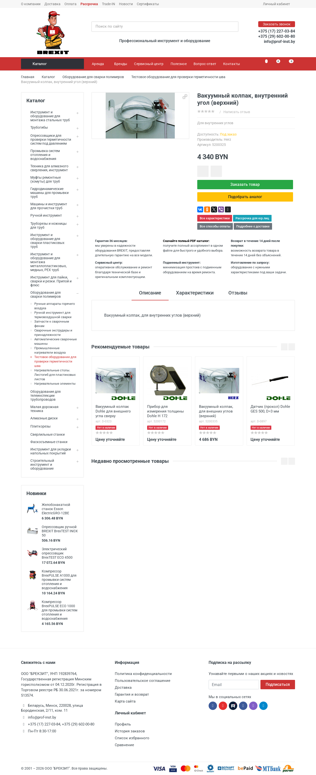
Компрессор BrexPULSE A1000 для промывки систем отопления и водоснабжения (59, 579)
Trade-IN (108, 4)
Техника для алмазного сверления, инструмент (47, 168)
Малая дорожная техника (42, 409)
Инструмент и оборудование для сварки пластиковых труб (45, 241)
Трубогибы (37, 127)
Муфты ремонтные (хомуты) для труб (43, 179)
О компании (30, 4)
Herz (227, 139)
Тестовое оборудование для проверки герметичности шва (55, 361)
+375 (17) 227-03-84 (276, 31)
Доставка (52, 4)
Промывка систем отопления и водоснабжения (43, 155)
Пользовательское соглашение (142, 680)
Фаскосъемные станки (46, 442)
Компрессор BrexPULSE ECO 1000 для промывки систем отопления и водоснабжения (59, 610)
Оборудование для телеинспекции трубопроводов (43, 395)
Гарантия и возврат (132, 694)
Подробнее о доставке (253, 226)
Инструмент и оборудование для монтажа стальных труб (48, 116)
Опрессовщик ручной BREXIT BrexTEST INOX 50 (60, 531)
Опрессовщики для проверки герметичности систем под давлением (48, 139)
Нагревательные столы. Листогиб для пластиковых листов (55, 374)
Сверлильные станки (45, 434)
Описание (150, 293)
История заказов (130, 731)
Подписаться (278, 684)
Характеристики (195, 293)
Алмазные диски (42, 418)
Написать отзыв (236, 112)
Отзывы (237, 293)
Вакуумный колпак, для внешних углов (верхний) (216, 411)
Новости (126, 4)
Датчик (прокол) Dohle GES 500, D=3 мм (270, 408)
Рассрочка (89, 4)
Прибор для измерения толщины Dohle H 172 (165, 411)
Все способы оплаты (215, 226)
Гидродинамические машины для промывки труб (47, 193)
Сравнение (124, 745)
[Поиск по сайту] (159, 26)
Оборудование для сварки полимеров (43, 294)
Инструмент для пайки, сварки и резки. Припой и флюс (49, 281)
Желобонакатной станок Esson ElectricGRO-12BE (56, 509)
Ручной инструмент (44, 215)
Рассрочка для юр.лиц (252, 218)
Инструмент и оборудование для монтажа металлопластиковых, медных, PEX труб (46, 262)
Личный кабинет (278, 4)
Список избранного (132, 738)
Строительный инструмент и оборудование (40, 464)
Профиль (123, 724)
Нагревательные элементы (55, 383)
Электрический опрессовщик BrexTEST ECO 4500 (57, 553)
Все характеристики (215, 218)
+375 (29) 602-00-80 (276, 36)
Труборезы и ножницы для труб (46, 225)
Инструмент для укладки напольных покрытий (48, 451)
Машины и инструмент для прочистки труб (46, 206)
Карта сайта (125, 701)
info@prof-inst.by (279, 41)
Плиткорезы (38, 426)
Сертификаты (148, 4)
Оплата (70, 4)
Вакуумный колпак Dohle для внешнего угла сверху (113, 411)
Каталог (53, 64)
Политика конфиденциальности (143, 674)
